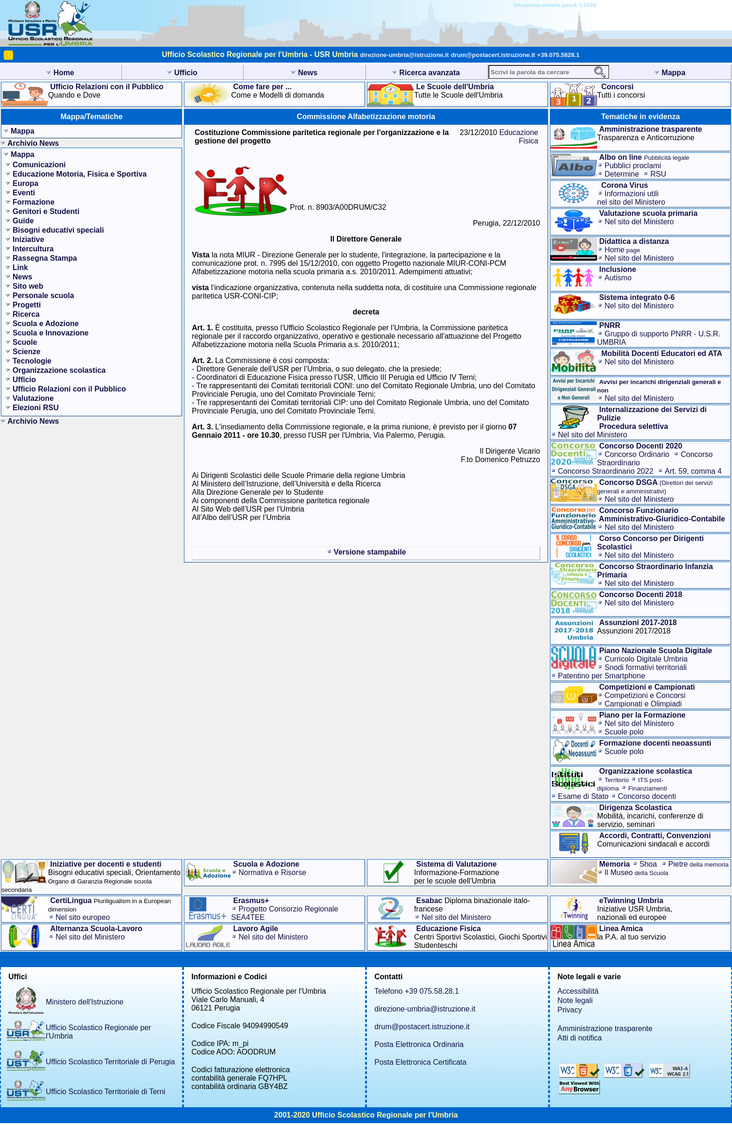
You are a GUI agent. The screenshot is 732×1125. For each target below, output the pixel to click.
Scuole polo (624, 732)
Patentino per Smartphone (601, 676)
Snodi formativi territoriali (646, 667)
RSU (658, 174)
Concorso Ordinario (637, 454)
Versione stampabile (370, 552)
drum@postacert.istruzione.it (493, 54)
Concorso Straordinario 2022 (606, 471)
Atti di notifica (579, 1038)
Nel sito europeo (83, 917)
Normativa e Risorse (272, 872)
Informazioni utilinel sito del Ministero (631, 198)
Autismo (618, 278)
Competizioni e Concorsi (645, 695)
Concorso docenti (647, 796)
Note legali (575, 1000)
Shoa (648, 864)
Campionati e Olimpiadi (643, 704)
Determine (622, 174)
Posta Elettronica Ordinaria (419, 1044)
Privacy (569, 1010)
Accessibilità (577, 991)
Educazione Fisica (518, 136)
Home (622, 250)
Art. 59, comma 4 (693, 471)
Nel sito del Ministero (639, 222)
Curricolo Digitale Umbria (646, 659)
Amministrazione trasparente (605, 1028)
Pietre (699, 864)
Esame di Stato (583, 796)
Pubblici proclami (633, 166)
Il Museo (637, 872)
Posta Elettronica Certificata (420, 1062)
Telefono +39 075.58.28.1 (416, 991)
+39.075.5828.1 (558, 54)
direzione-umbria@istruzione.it (404, 54)
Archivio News (33, 143)
